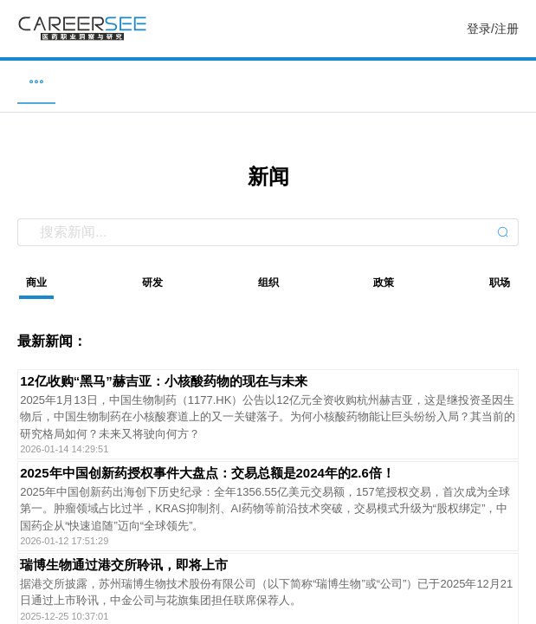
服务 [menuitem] (507, 81)
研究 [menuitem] (388, 81)
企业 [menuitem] (148, 81)
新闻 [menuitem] (268, 81)
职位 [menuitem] (28, 81)
